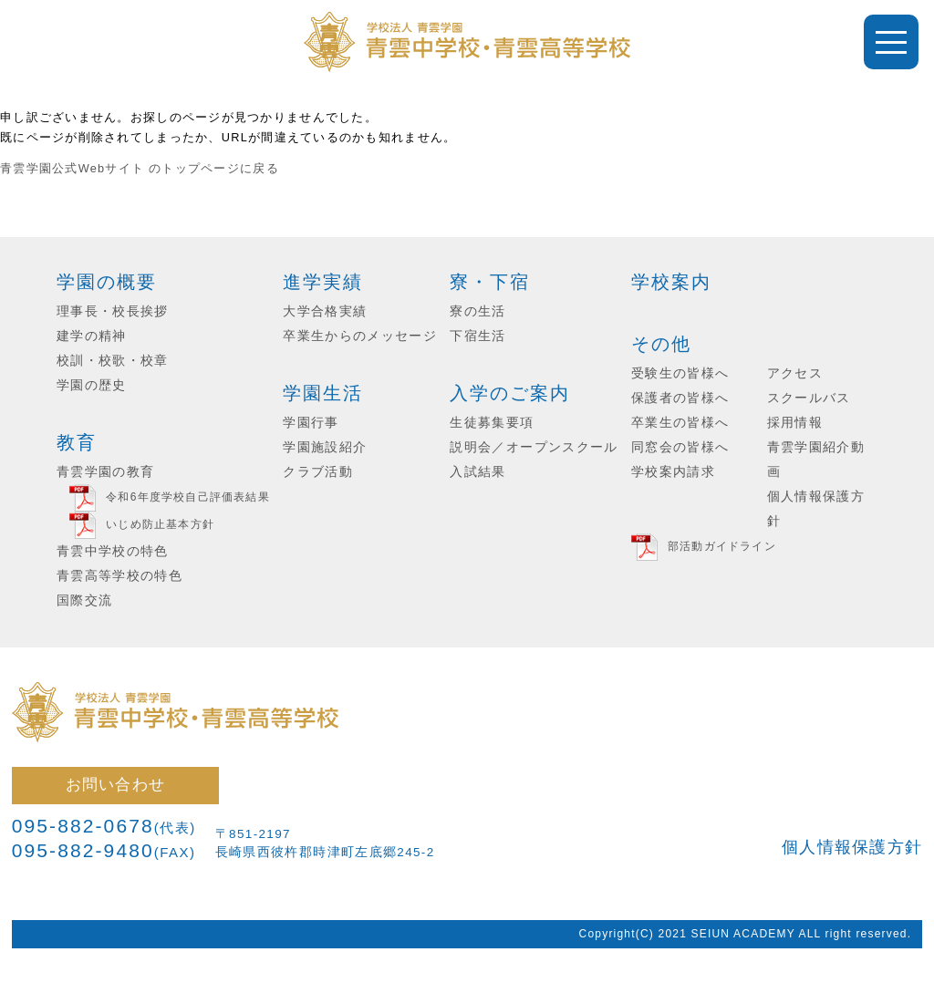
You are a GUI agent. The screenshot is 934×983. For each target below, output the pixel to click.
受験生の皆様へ (680, 373)
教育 (77, 442)
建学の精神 (92, 336)
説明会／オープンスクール (533, 447)
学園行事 (310, 422)
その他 (661, 344)
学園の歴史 (92, 385)
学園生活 (323, 393)
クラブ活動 (318, 472)
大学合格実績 (325, 311)
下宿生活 (477, 336)
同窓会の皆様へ (680, 447)
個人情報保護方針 (852, 847)
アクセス (795, 373)
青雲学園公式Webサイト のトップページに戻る (139, 168)
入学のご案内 (510, 393)
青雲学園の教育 (105, 472)
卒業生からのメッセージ (360, 336)
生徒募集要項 (492, 422)
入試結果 (477, 472)
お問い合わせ (116, 784)
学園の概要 (107, 282)
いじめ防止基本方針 (160, 524)
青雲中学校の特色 (113, 551)
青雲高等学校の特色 (119, 576)
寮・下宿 (490, 282)
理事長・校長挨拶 (113, 311)
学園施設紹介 (325, 447)
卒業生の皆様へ (680, 422)
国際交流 (84, 600)
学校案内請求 (673, 472)
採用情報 (795, 422)
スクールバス (809, 398)
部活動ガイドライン (722, 546)
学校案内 (671, 282)
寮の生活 (477, 311)
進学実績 (323, 282)
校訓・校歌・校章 (113, 360)
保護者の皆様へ (680, 398)
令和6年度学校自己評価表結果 (187, 497)
